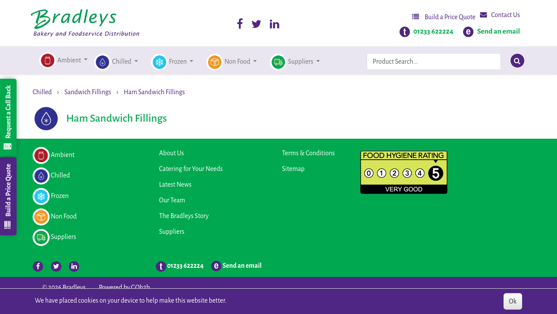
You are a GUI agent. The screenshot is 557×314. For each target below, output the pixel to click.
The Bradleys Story (184, 215)
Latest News (175, 184)
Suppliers (172, 231)
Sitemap (293, 168)
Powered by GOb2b (124, 287)
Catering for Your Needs (191, 168)
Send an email (498, 31)
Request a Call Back (8, 117)
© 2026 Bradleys (64, 287)
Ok (513, 301)
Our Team (172, 200)
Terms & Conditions (308, 153)
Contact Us (500, 14)
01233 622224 (433, 31)
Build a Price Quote (444, 16)
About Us (171, 153)
